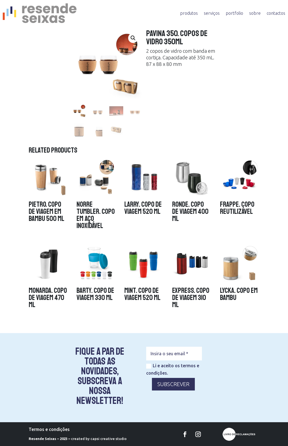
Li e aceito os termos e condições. (172, 369)
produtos (189, 13)
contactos (276, 13)
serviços (212, 13)
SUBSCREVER (173, 384)
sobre (255, 13)
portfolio (234, 13)
